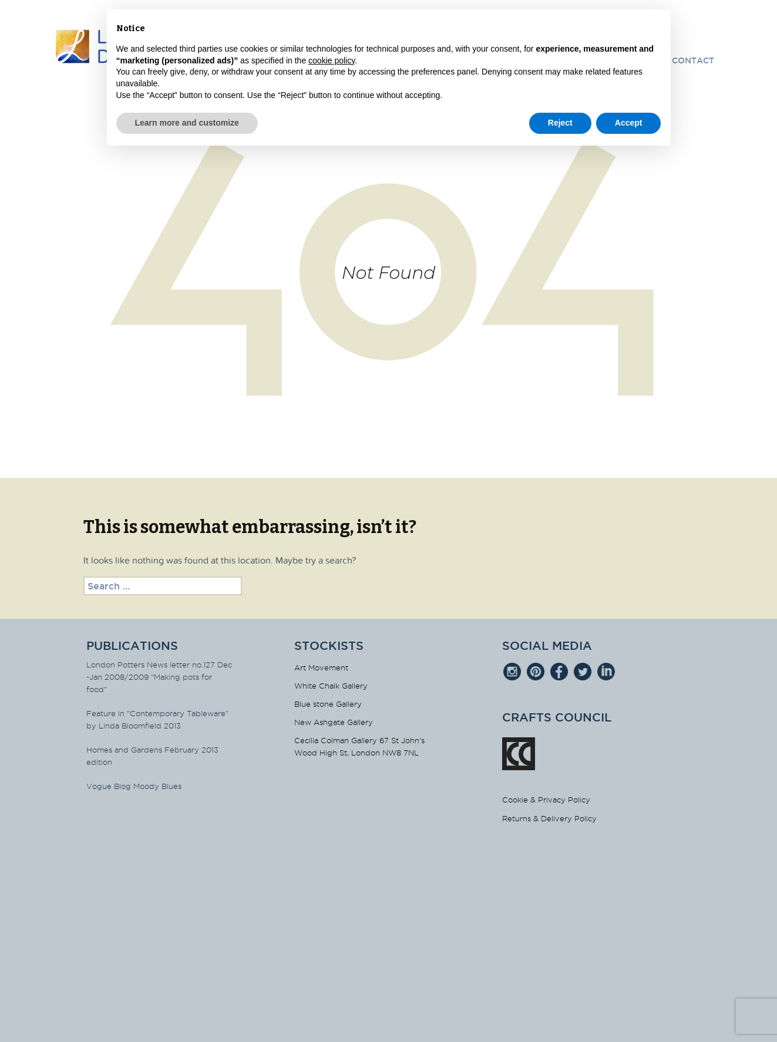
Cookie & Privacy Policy (546, 799)
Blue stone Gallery (328, 704)
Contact (693, 60)
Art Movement (321, 667)
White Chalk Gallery (331, 686)
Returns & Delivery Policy (549, 818)
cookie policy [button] (331, 60)
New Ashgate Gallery (333, 722)
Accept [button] (629, 122)
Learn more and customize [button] (187, 122)
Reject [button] (560, 122)
